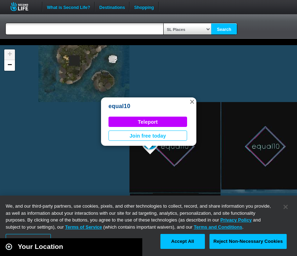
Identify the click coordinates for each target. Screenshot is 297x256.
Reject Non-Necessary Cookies (248, 241)
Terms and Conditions (218, 227)
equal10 (119, 106)
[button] (192, 101)
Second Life (23, 6)
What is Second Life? (68, 7)
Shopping (144, 7)
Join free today (147, 136)
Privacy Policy (235, 220)
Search (224, 29)
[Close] (285, 207)
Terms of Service (83, 227)
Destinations (112, 7)
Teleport (148, 122)
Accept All (182, 241)
